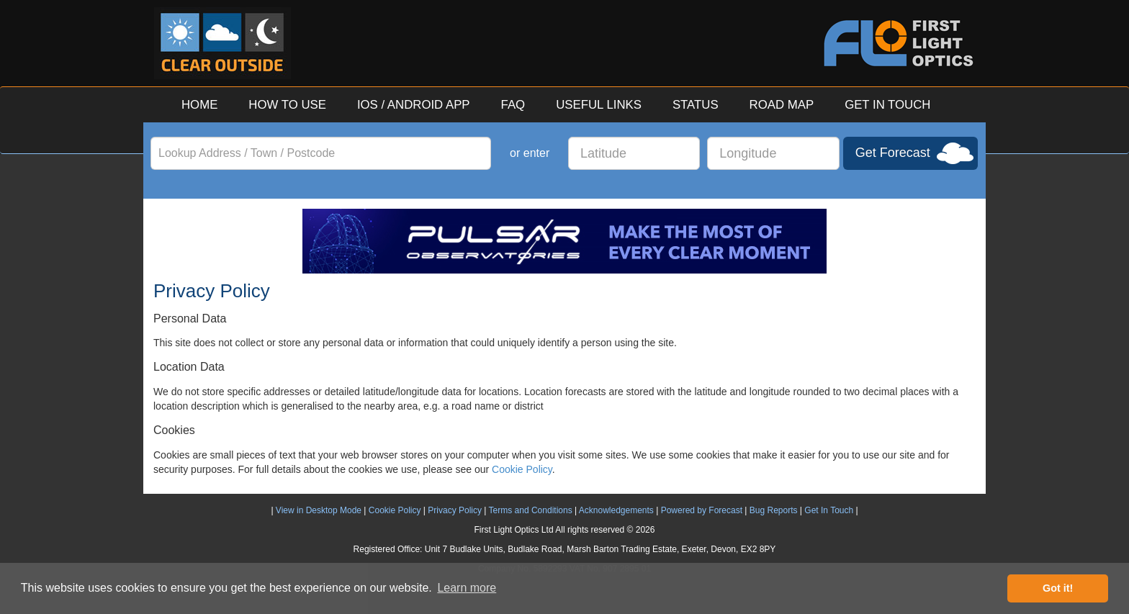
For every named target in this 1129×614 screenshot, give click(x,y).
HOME (199, 105)
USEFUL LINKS (599, 105)
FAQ (513, 105)
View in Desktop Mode (318, 510)
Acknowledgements (616, 510)
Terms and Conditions (530, 510)
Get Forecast (892, 152)
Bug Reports (774, 510)
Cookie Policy (522, 469)
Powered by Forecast (701, 510)
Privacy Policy (455, 510)
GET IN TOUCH (887, 105)
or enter (529, 153)
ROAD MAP (782, 105)
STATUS (696, 105)
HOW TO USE (287, 105)
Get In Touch (828, 510)
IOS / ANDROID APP (413, 105)
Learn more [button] (466, 588)
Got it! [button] (1058, 588)
